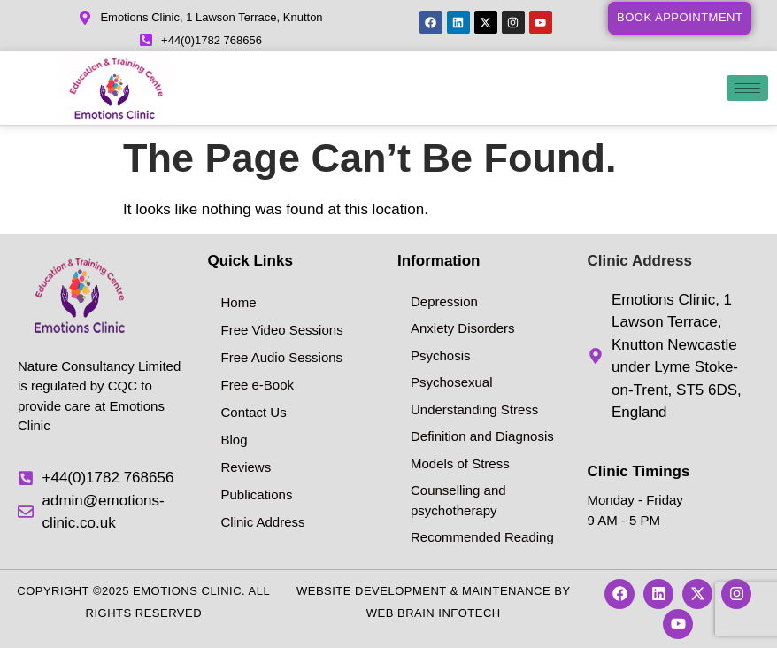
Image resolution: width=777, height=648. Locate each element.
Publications (257, 494)
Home (239, 302)
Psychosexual (452, 382)
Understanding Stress (474, 409)
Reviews (246, 466)
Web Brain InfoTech (433, 613)
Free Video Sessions (282, 329)
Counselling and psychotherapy (458, 500)
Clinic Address (263, 521)
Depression (444, 301)
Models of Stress (460, 463)
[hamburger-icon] (747, 88)
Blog (234, 439)
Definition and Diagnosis (482, 436)
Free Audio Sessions (282, 357)
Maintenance (506, 591)
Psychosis (441, 355)
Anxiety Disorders (463, 328)
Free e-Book (258, 384)
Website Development (371, 591)
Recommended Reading (482, 536)
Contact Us (254, 412)
